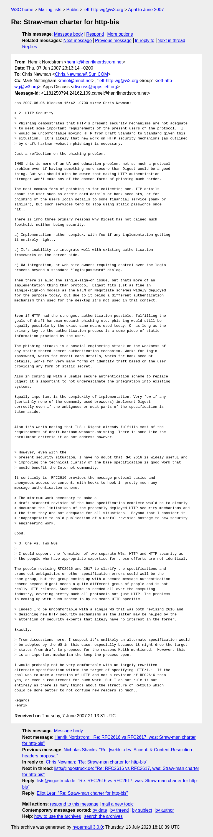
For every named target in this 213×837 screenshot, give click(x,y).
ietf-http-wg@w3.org (103, 9)
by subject (142, 810)
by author (164, 810)
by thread (119, 810)
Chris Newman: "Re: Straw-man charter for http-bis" (96, 762)
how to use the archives (57, 816)
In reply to (144, 40)
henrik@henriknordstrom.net (95, 62)
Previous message (113, 40)
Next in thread (171, 40)
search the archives (103, 816)
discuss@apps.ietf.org (95, 86)
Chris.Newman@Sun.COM (81, 74)
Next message (78, 40)
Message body (68, 34)
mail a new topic (118, 804)
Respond (95, 34)
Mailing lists (49, 9)
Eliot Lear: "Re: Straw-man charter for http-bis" (82, 793)
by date (99, 810)
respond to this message (74, 804)
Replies (29, 46)
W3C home (22, 9)
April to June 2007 (146, 9)
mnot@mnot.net (76, 80)
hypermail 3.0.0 (87, 827)
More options (120, 34)
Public (72, 9)
